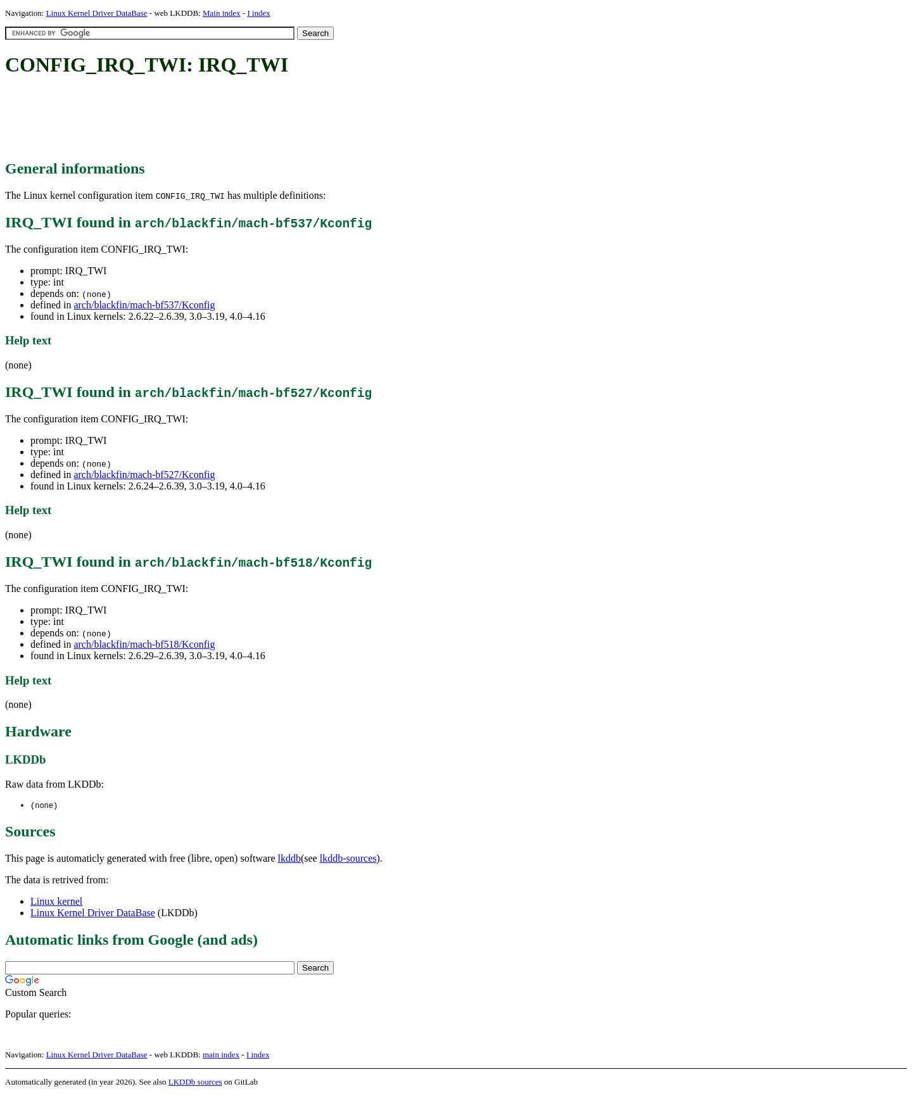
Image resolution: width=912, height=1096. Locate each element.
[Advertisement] (235, 119)
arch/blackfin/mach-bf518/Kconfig (144, 644)
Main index (222, 13)
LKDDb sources (195, 1082)
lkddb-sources (348, 858)
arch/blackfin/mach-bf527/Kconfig (144, 474)
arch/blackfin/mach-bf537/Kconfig (144, 304)
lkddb (289, 858)
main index (221, 1055)
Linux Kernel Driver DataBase (97, 13)
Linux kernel (56, 902)
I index (258, 13)
